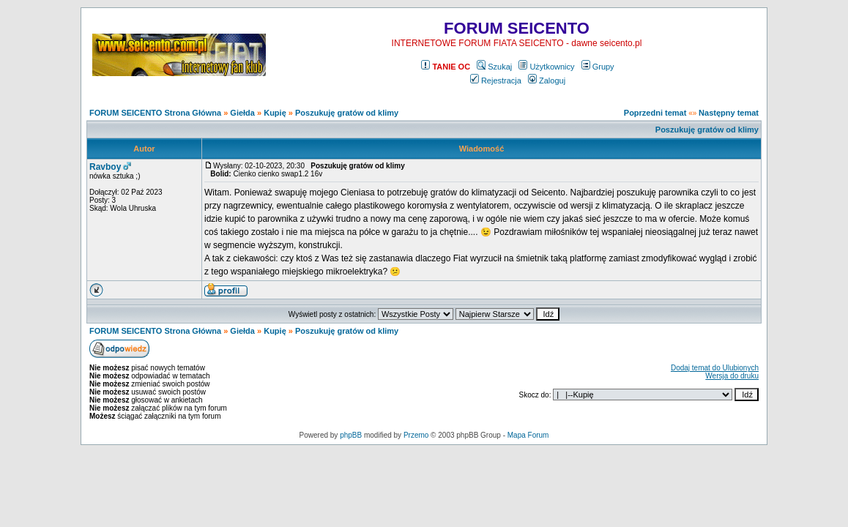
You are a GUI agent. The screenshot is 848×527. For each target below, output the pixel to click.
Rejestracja (495, 80)
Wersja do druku (732, 376)
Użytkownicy (546, 66)
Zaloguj (546, 80)
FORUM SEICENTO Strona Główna (155, 112)
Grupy (597, 66)
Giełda (242, 112)
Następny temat (729, 112)
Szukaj (494, 66)
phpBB (351, 435)
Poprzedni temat (655, 112)
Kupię (275, 112)
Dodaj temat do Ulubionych (715, 368)
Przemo (415, 435)
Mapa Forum (528, 435)
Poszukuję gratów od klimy (346, 112)
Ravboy (105, 167)
